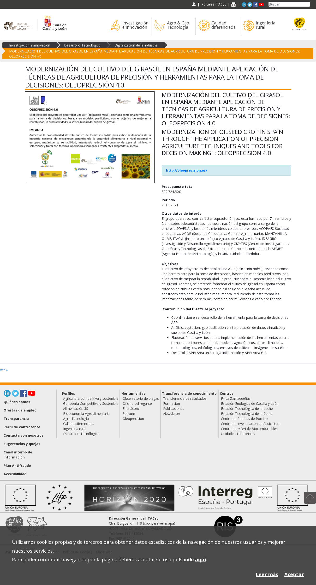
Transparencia (16, 418)
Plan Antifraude (17, 465)
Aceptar (294, 574)
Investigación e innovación (29, 45)
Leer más (267, 574)
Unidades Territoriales (238, 433)
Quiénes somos (17, 402)
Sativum (129, 413)
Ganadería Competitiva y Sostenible (90, 403)
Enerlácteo (131, 408)
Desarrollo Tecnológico (82, 45)
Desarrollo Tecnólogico (81, 433)
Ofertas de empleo (20, 410)
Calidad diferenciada (78, 423)
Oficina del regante (137, 403)
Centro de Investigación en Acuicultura (250, 423)
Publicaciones (173, 408)
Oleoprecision (133, 418)
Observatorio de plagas (141, 398)
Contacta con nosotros (23, 435)
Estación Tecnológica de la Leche (247, 408)
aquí (200, 559)
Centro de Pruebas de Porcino (244, 418)
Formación (171, 403)
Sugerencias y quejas (22, 443)
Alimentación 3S (75, 408)
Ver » (4, 370)
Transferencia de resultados (185, 398)
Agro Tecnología (76, 418)
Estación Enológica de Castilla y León (250, 403)
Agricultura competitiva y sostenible (90, 398)
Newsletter (171, 413)
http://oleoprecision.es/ (186, 170)
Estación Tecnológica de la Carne (247, 413)
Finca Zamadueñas (235, 398)
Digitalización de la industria (136, 45)
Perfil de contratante (22, 427)
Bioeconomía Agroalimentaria (86, 413)
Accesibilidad (15, 474)
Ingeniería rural (74, 428)
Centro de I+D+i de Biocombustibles (249, 428)
